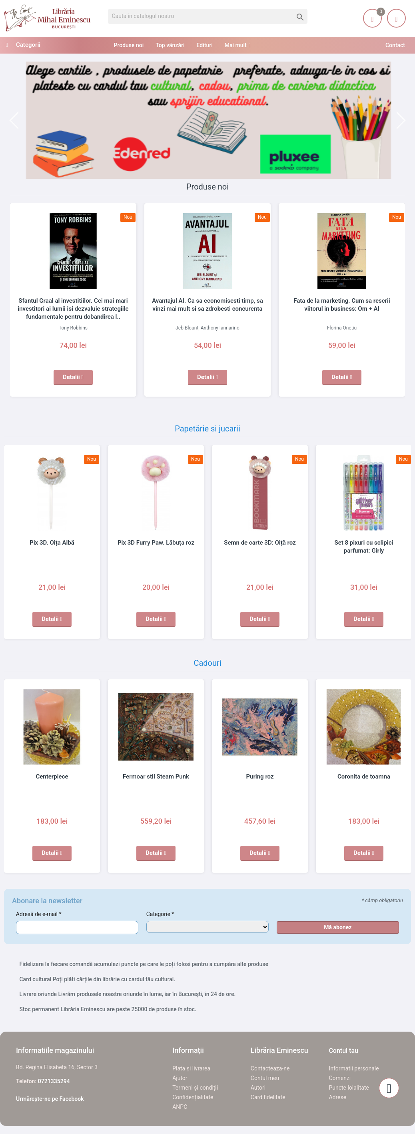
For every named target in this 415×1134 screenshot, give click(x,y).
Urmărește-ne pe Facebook (50, 1099)
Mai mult (236, 45)
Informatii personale (354, 1068)
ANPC (179, 1107)
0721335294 (54, 1081)
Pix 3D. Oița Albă (52, 542)
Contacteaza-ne (270, 1068)
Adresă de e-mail (39, 914)
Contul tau (343, 1050)
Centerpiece (52, 776)
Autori (258, 1087)
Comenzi (340, 1078)
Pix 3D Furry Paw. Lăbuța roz (156, 542)
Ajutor (179, 1078)
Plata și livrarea (191, 1068)
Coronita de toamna (363, 776)
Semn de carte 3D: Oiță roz (259, 542)
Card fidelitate (268, 1097)
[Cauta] (207, 16)
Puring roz (259, 776)
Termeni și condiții (195, 1087)
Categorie (160, 914)
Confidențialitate (192, 1097)
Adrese (337, 1097)
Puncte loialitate (349, 1087)
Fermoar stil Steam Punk (156, 776)
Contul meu (265, 1078)
